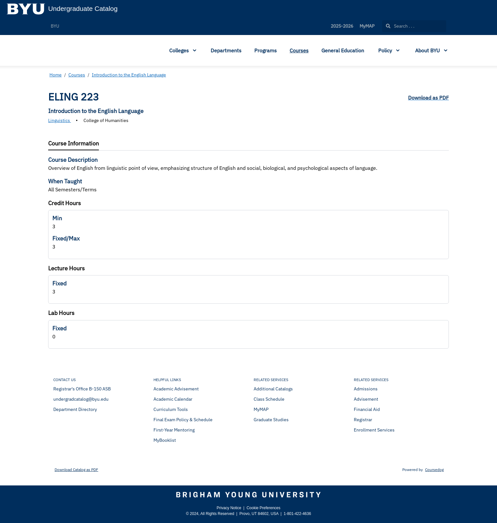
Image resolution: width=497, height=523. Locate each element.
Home (55, 75)
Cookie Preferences (263, 508)
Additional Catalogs (273, 389)
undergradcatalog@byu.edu (81, 399)
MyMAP (367, 26)
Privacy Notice (229, 508)
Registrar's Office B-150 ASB (82, 389)
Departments (226, 50)
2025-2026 (342, 26)
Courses (299, 50)
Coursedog (434, 469)
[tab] (73, 143)
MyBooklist (164, 440)
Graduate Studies (271, 420)
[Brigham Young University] (248, 495)
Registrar (363, 420)
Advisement (366, 399)
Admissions (366, 389)
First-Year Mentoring (174, 430)
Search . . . (400, 26)
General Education (342, 50)
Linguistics (59, 120)
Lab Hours (61, 313)
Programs (265, 50)
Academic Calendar (172, 399)
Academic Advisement (176, 389)
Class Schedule (269, 399)
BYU (55, 26)
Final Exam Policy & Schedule (183, 420)
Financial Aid (367, 409)
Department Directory (75, 409)
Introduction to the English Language (129, 75)
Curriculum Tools (170, 409)
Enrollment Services (374, 430)
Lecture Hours (66, 268)
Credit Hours (64, 203)
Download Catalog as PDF (76, 469)
